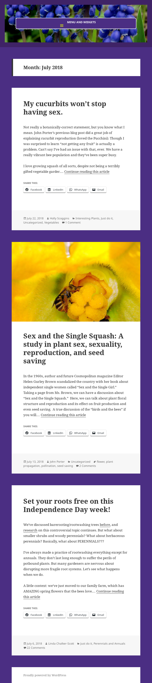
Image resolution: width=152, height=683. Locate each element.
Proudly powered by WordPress (44, 675)
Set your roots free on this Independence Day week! (68, 505)
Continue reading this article (86, 171)
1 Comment (73, 222)
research (30, 530)
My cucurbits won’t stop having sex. (64, 108)
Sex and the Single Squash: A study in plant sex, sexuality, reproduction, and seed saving (73, 348)
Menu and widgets (81, 22)
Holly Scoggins (59, 218)
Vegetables (51, 222)
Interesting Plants (87, 218)
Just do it (107, 218)
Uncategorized (33, 222)
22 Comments (36, 648)
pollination (48, 466)
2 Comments (87, 466)
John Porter (57, 461)
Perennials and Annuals (109, 643)
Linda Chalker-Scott (61, 643)
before (105, 524)
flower (100, 461)
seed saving (65, 466)
